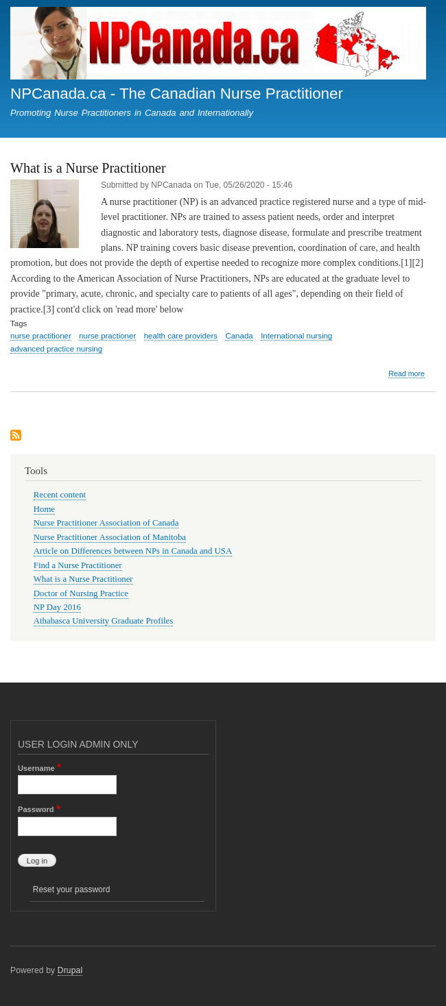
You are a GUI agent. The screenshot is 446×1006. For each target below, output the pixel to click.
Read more (406, 373)
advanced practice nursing (56, 349)
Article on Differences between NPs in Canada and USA (133, 551)
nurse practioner (107, 336)
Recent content (60, 495)
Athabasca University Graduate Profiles (103, 621)
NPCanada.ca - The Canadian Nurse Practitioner (176, 93)
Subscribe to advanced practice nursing (15, 436)
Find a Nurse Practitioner (78, 565)
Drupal (70, 970)
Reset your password (71, 889)
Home (44, 509)
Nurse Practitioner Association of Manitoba (110, 537)
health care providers (181, 336)
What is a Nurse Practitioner (83, 579)
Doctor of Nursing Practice (81, 593)
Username (36, 768)
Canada (239, 336)
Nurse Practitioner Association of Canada (106, 523)
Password (36, 809)
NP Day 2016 (57, 607)
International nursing (296, 336)
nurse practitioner (40, 336)
